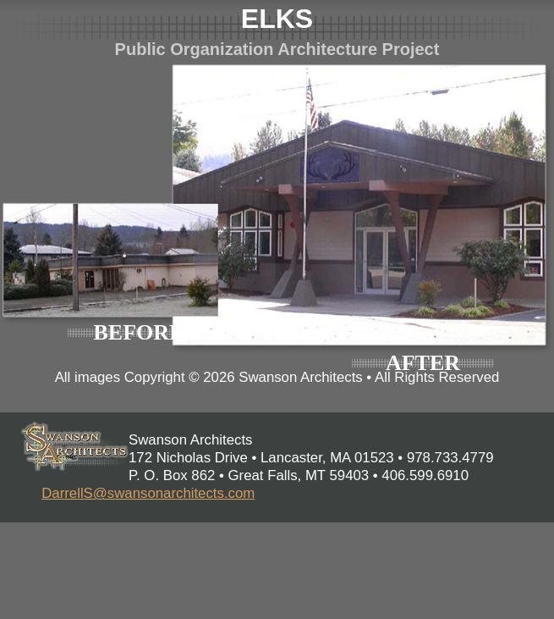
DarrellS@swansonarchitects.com (148, 493)
